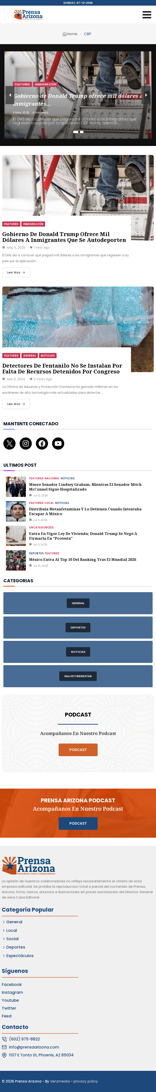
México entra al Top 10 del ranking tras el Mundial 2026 (82, 559)
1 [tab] (75, 132)
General (29, 355)
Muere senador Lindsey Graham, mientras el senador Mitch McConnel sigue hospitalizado (85, 487)
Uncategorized (41, 527)
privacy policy (85, 1081)
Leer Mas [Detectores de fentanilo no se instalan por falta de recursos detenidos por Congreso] (16, 404)
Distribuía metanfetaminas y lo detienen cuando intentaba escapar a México (85, 511)
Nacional (52, 478)
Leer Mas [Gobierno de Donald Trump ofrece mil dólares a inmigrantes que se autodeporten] (16, 272)
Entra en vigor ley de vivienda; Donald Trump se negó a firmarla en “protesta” (83, 536)
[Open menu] (147, 14)
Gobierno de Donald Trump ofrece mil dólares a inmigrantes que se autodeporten (64, 236)
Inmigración (45, 84)
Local (49, 503)
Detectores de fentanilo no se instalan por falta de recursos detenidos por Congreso (62, 368)
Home (72, 33)
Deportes (36, 553)
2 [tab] (81, 132)
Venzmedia (60, 1081)
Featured (22, 84)
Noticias (48, 355)
